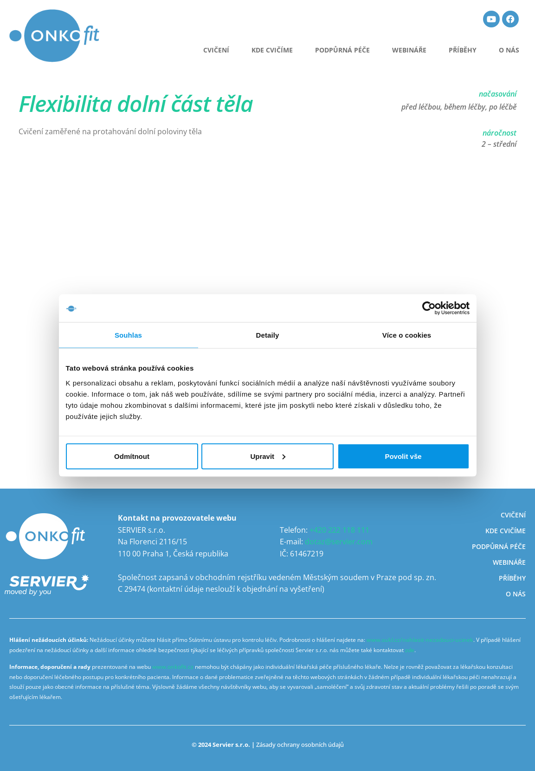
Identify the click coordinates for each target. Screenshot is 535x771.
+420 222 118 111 (339, 530)
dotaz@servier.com (339, 541)
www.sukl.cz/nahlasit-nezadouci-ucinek (420, 640)
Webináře (409, 50)
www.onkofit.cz (172, 667)
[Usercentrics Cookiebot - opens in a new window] (429, 308)
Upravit (267, 456)
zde (409, 650)
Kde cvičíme (272, 50)
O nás (509, 50)
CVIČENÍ (216, 50)
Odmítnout (131, 456)
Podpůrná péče (342, 50)
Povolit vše (403, 456)
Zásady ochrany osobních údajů (300, 744)
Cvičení (513, 514)
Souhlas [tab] (128, 335)
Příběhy (463, 50)
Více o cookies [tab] (407, 335)
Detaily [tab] (267, 335)
